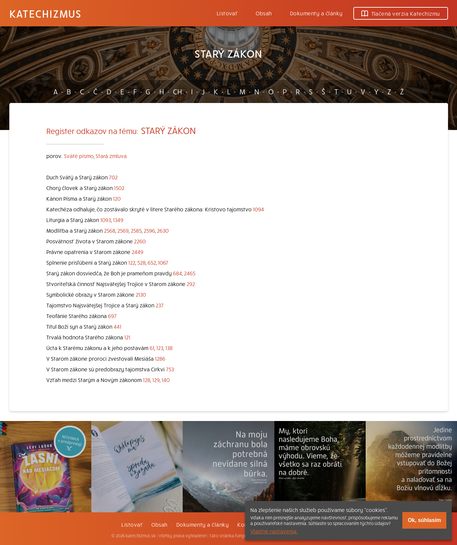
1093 (105, 219)
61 (152, 347)
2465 (189, 273)
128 (146, 379)
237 (160, 305)
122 (131, 262)
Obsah (264, 13)
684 (177, 273)
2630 (163, 230)
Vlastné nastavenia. (274, 531)
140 (166, 379)
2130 (141, 294)
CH (177, 91)
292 (191, 283)
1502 (119, 187)
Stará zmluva (111, 155)
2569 (123, 230)
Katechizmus (45, 13)
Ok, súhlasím (424, 520)
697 (112, 315)
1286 (160, 358)
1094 (258, 209)
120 (117, 198)
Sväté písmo (79, 155)
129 (156, 379)
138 (169, 347)
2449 (137, 251)
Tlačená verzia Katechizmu (400, 13)
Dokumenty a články (316, 13)
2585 (136, 230)
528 (141, 262)
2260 (140, 241)
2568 (109, 230)
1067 (163, 262)
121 (127, 337)
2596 (149, 230)
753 (170, 369)
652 (152, 262)
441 (117, 326)
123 (159, 347)
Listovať (227, 13)
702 (113, 177)
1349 (118, 219)
